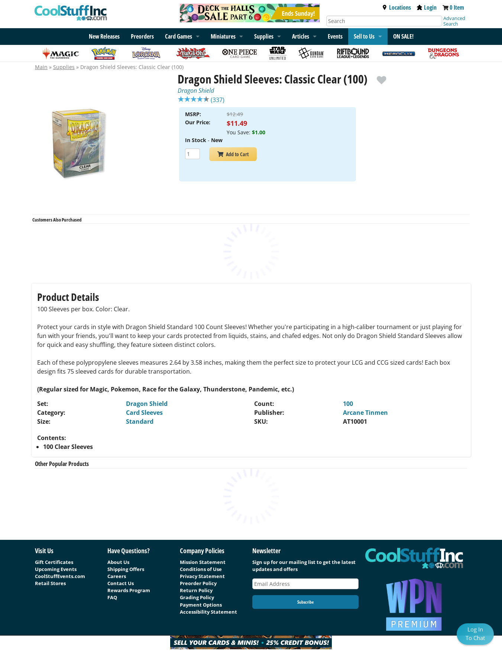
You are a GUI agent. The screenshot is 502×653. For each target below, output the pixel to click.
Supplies (263, 36)
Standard (139, 421)
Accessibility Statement (208, 611)
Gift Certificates (54, 562)
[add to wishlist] (381, 77)
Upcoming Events (56, 569)
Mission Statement (203, 562)
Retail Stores (50, 583)
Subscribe (305, 602)
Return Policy (196, 590)
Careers (116, 576)
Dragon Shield (196, 90)
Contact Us (120, 583)
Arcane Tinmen (365, 412)
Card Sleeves (144, 412)
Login (427, 7)
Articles (300, 36)
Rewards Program (128, 590)
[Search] (384, 21)
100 (348, 404)
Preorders (142, 36)
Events (335, 36)
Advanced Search (454, 21)
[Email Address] (305, 583)
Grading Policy (197, 597)
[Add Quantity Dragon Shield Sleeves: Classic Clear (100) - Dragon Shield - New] (192, 154)
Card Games (178, 36)
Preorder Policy (198, 583)
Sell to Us (364, 36)
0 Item (457, 7)
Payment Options (201, 604)
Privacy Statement (202, 576)
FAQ (112, 597)
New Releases (104, 36)
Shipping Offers (125, 569)
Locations (396, 7)
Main (41, 66)
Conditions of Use (201, 569)
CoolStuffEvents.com (60, 576)
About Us (118, 562)
